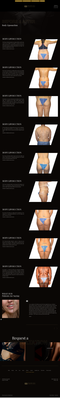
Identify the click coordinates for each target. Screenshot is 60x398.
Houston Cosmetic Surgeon (30, 372)
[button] (1, 319)
